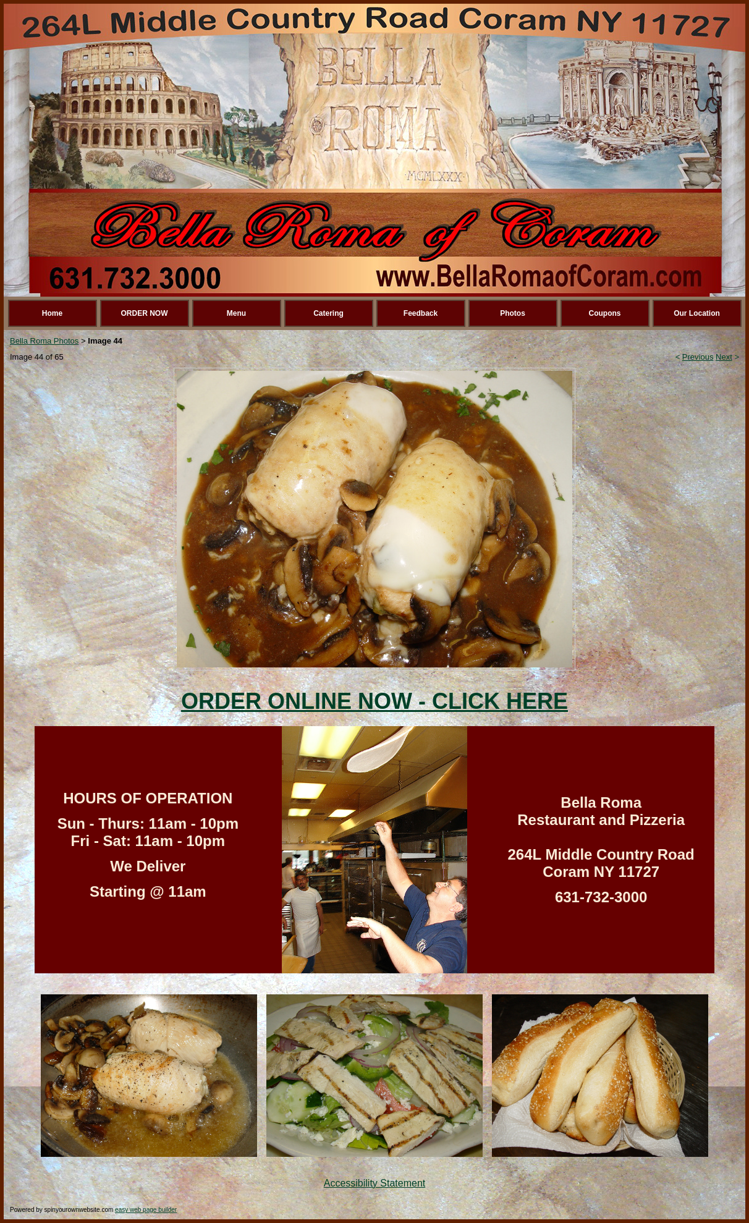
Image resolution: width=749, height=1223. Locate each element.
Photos (512, 313)
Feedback (421, 313)
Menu (236, 313)
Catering (328, 313)
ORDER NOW (144, 313)
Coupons (605, 313)
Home (52, 313)
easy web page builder (146, 1209)
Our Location (697, 313)
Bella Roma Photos (44, 340)
